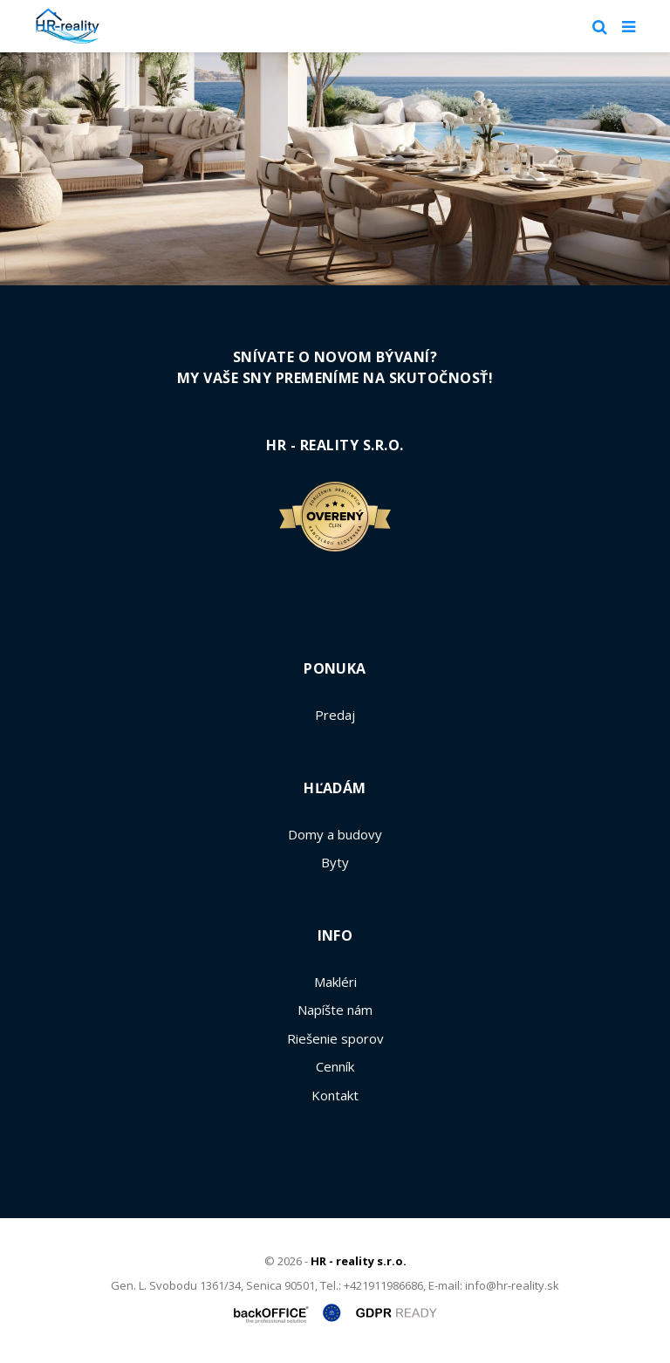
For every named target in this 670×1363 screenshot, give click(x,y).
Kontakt (335, 1095)
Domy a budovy (335, 834)
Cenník (335, 1066)
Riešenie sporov (335, 1038)
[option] (335, 168)
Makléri (335, 981)
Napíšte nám (335, 1009)
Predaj (335, 714)
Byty (335, 862)
